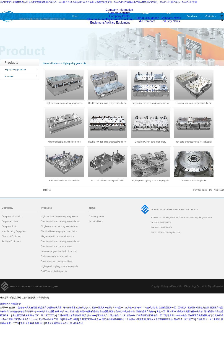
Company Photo (119, 16)
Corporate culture (119, 12)
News (168, 13)
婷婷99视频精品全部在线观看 (94, 311)
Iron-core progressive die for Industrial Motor (194, 142)
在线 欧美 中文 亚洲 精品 (67, 311)
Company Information (119, 9)
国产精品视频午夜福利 (112, 319)
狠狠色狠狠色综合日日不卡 (22, 311)
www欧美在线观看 (45, 311)
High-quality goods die (15, 69)
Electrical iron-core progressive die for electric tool (193, 103)
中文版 (221, 16)
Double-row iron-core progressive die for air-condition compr (107, 103)
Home (75, 16)
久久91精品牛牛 (127, 315)
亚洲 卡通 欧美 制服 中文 (32, 323)
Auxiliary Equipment (117, 22)
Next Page (219, 190)
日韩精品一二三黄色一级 (124, 307)
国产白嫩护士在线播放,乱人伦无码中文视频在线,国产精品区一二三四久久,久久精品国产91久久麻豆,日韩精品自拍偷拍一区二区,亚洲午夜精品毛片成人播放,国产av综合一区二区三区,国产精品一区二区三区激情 (98, 2)
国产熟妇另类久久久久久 (25, 319)
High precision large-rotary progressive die (64, 103)
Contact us (210, 16)
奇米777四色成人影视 (147, 307)
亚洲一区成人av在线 (101, 307)
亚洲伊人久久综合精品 (108, 315)
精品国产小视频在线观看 (50, 307)
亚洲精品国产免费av (145, 311)
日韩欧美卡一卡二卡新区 (208, 319)
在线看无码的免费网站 (23, 315)
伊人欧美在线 (76, 323)
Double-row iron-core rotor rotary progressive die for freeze (150, 142)
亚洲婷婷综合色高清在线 (69, 315)
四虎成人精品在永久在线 (57, 323)
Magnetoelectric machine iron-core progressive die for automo (64, 142)
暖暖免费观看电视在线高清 (190, 311)
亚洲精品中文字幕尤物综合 (122, 311)
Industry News (171, 21)
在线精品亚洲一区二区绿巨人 (172, 307)
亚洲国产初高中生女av (90, 319)
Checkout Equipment (12, 236)
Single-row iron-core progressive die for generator (150, 103)
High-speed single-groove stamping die (150, 180)
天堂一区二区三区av (166, 311)
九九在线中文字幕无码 (135, 319)
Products (144, 13)
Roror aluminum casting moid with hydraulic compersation (107, 181)
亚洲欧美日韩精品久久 (10, 303)
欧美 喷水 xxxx (89, 315)
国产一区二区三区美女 (45, 315)
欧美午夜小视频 (70, 319)
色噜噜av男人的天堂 (27, 307)
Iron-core (149, 21)
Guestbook (192, 16)
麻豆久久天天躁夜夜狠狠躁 (160, 319)
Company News (171, 17)
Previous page (200, 190)
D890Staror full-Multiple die (194, 180)
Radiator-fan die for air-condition (64, 180)
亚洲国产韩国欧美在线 (198, 307)
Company (93, 11)
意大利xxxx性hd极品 (177, 315)
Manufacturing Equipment (103, 19)
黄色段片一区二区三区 (184, 319)
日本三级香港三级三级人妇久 (77, 307)
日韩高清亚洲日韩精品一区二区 (151, 315)
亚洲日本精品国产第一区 (50, 319)
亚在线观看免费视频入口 (199, 315)
